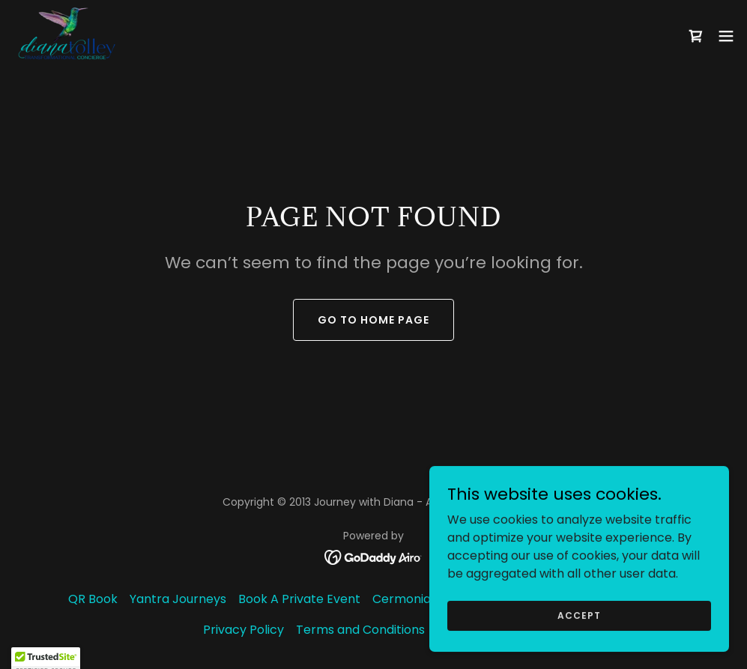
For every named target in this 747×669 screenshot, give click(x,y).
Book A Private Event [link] (299, 599)
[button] (726, 36)
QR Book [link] (93, 599)
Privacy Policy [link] (243, 629)
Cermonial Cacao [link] (424, 599)
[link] (66, 36)
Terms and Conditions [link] (360, 629)
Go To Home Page (373, 319)
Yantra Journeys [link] (178, 599)
